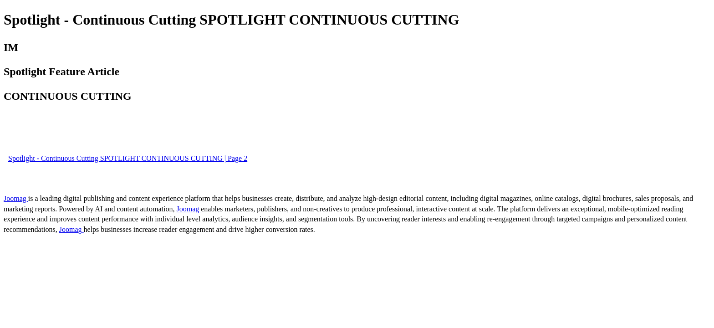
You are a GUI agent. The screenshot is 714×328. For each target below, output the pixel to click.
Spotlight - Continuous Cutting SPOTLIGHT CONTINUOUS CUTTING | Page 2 (127, 158)
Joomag (16, 198)
